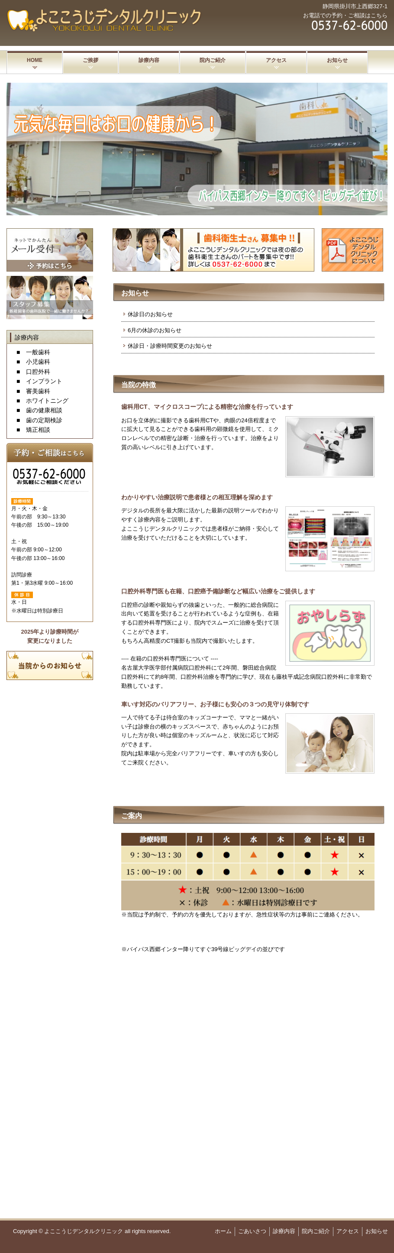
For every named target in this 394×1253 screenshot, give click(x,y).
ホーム (223, 1231)
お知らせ (337, 60)
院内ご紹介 (213, 60)
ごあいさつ (252, 1231)
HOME (34, 60)
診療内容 (149, 60)
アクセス (276, 60)
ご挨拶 (90, 60)
